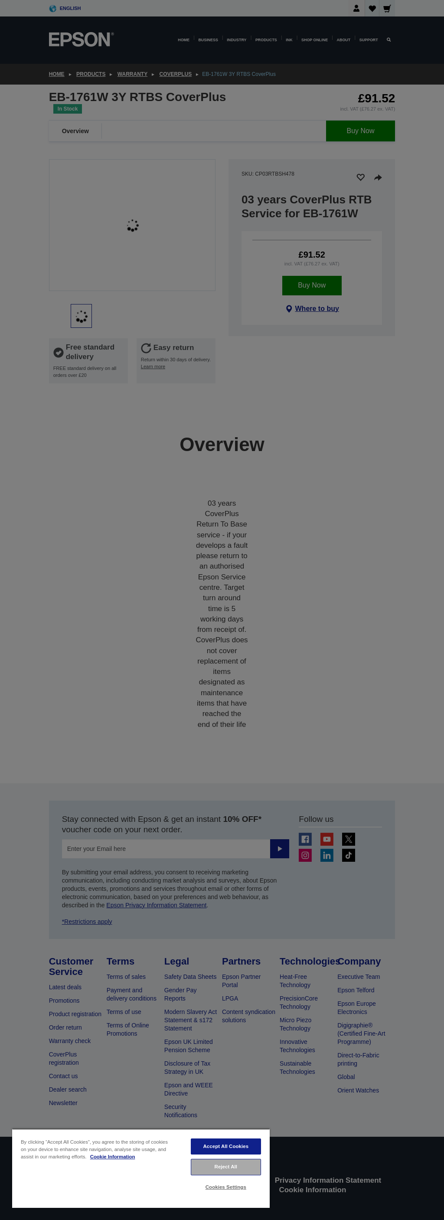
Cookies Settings (226, 1187)
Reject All (226, 1166)
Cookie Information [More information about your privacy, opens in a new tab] (112, 1156)
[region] (141, 1168)
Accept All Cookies (225, 1146)
